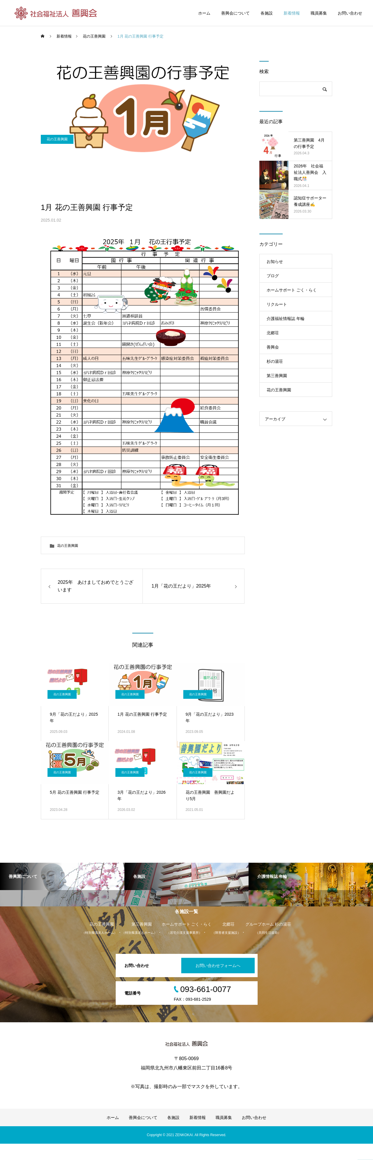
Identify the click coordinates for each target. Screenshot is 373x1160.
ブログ (273, 275)
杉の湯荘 (275, 361)
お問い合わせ (350, 13)
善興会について (235, 13)
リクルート (277, 304)
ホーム (204, 13)
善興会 (273, 347)
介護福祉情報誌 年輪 (286, 318)
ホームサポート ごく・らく (292, 290)
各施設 (267, 13)
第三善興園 (277, 375)
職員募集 (319, 13)
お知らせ (275, 261)
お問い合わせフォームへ (213, 981)
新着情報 (292, 13)
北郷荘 (273, 332)
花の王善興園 (57, 184)
